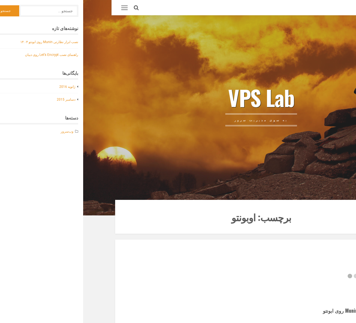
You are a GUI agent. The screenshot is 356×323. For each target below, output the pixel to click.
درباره (313, 8)
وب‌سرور (295, 8)
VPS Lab (178, 97)
